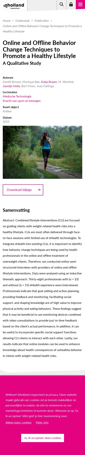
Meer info (42, 422)
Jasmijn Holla (11, 86)
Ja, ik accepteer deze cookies (42, 438)
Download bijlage (19, 190)
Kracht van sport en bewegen (22, 100)
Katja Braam (49, 81)
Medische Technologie (17, 96)
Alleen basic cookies (18, 422)
